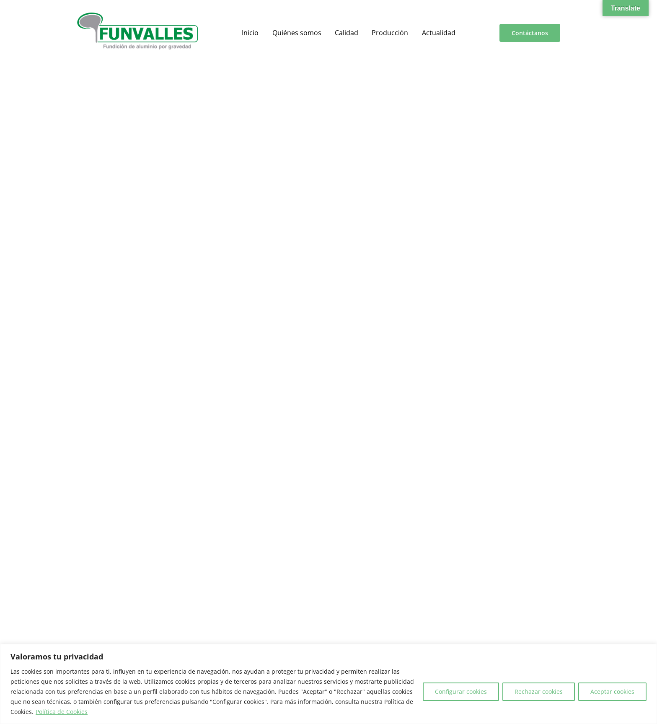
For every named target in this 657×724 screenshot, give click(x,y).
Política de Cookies (62, 712)
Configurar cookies (461, 691)
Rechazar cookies (539, 691)
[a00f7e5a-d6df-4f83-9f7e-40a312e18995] (137, 16)
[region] (328, 684)
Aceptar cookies (612, 691)
